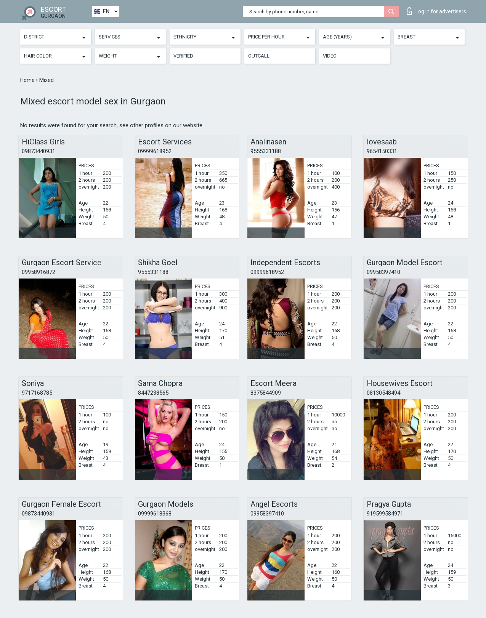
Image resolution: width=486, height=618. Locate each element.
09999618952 (155, 151)
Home (28, 80)
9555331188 (265, 151)
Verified (183, 56)
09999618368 (155, 513)
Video (330, 56)
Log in (436, 11)
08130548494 (383, 392)
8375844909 (265, 392)
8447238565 (153, 392)
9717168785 (37, 392)
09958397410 (383, 272)
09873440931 (38, 151)
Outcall (258, 56)
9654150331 (382, 151)
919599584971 (385, 513)
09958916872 (38, 272)
